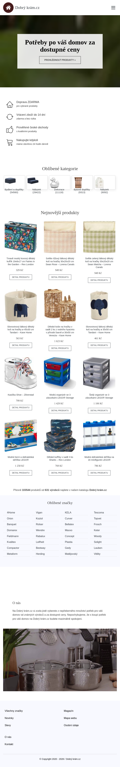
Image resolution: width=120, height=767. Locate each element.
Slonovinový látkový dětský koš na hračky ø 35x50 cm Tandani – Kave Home (99, 329)
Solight (98, 542)
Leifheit (40, 542)
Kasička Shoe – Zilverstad (21, 395)
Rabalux (40, 536)
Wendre (40, 530)
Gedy (68, 548)
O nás (8, 737)
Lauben (99, 548)
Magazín (68, 711)
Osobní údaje (71, 725)
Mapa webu (70, 718)
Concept (70, 536)
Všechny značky (14, 711)
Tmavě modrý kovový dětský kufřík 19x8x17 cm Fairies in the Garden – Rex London (21, 261)
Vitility (98, 553)
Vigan (39, 512)
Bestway (41, 548)
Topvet (98, 518)
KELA (68, 512)
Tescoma (100, 512)
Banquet (11, 524)
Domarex (12, 530)
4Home (11, 512)
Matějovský (71, 553)
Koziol (39, 518)
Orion (10, 518)
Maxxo (69, 530)
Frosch (98, 524)
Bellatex (69, 524)
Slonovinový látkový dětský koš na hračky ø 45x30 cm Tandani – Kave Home (20, 329)
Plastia (69, 542)
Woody (98, 536)
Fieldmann (13, 536)
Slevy (8, 725)
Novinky (9, 718)
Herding (40, 553)
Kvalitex (11, 542)
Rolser (39, 524)
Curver (69, 518)
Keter (98, 530)
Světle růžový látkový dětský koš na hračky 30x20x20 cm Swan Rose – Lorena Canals (60, 261)
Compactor (13, 548)
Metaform (12, 553)
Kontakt (9, 744)
